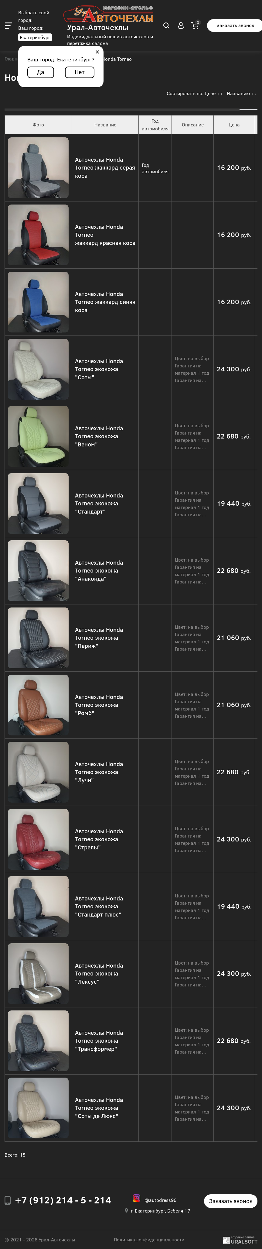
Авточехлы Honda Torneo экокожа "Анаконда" (99, 570)
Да (40, 71)
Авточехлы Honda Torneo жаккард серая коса (105, 167)
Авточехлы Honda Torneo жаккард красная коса (105, 234)
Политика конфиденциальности (149, 1239)
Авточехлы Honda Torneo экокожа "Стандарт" (99, 503)
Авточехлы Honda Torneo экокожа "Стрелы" (99, 839)
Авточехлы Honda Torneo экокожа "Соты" (99, 369)
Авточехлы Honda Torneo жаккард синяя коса (105, 302)
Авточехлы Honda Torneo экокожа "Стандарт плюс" (99, 906)
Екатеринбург (35, 37)
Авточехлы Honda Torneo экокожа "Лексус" (99, 973)
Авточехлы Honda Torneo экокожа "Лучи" (99, 772)
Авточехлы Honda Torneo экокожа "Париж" (99, 637)
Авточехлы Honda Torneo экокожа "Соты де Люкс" (99, 1108)
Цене (210, 93)
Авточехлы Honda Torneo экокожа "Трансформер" (99, 1040)
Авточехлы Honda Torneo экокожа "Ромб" (99, 705)
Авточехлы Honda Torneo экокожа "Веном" (99, 436)
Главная (13, 59)
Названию (238, 93)
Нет (80, 71)
